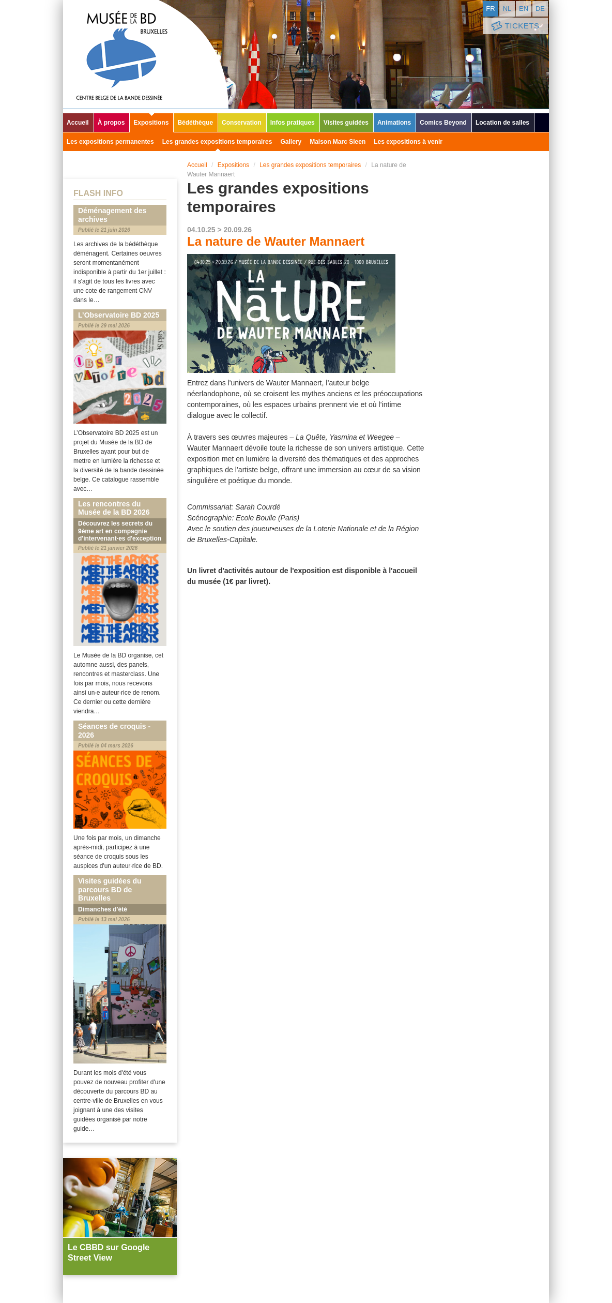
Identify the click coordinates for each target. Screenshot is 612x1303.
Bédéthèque (195, 122)
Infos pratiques (292, 122)
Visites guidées (346, 122)
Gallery (290, 141)
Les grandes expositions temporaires (217, 141)
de (540, 8)
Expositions (151, 122)
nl (507, 8)
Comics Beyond (443, 122)
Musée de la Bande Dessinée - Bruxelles (145, 54)
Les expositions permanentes (110, 141)
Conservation (242, 122)
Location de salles (502, 122)
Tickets (514, 26)
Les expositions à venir (408, 141)
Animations (394, 122)
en (523, 8)
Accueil (78, 122)
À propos (111, 122)
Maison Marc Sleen (337, 141)
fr (490, 8)
